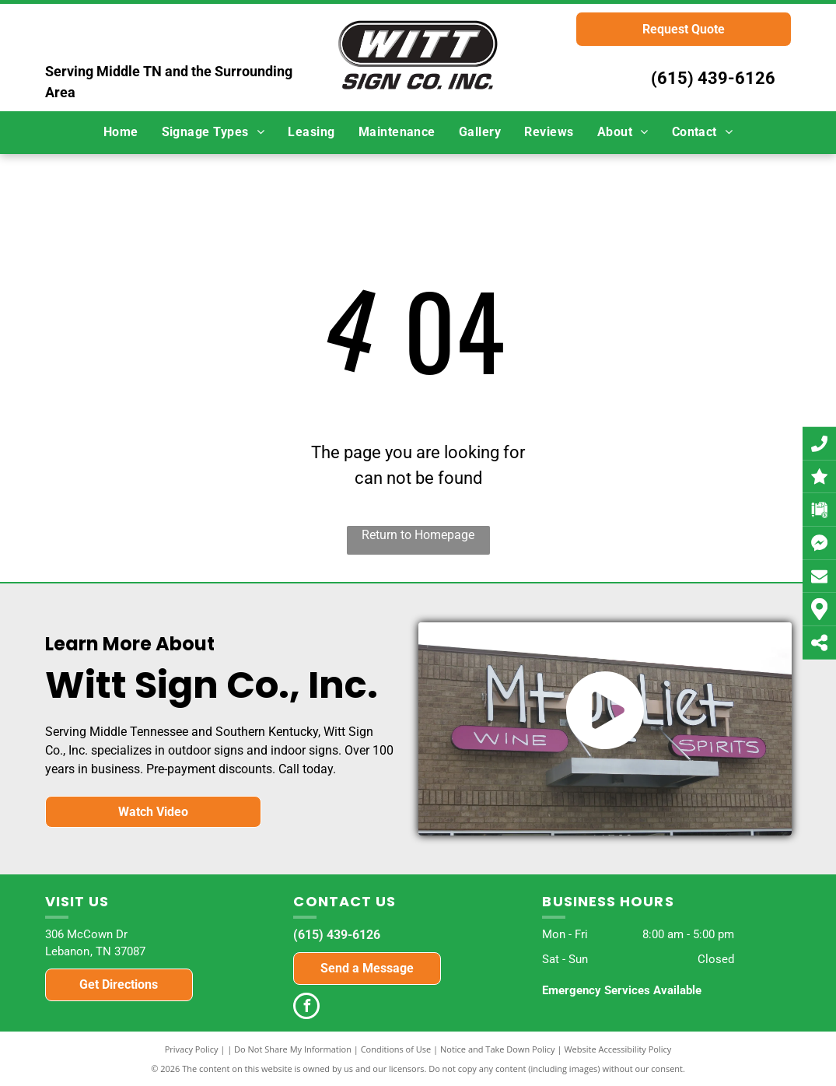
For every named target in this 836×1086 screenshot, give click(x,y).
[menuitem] (121, 132)
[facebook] (306, 1008)
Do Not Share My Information (293, 1049)
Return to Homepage (418, 534)
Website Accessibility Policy (617, 1049)
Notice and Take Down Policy (497, 1049)
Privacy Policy (192, 1049)
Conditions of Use (396, 1049)
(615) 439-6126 (713, 78)
